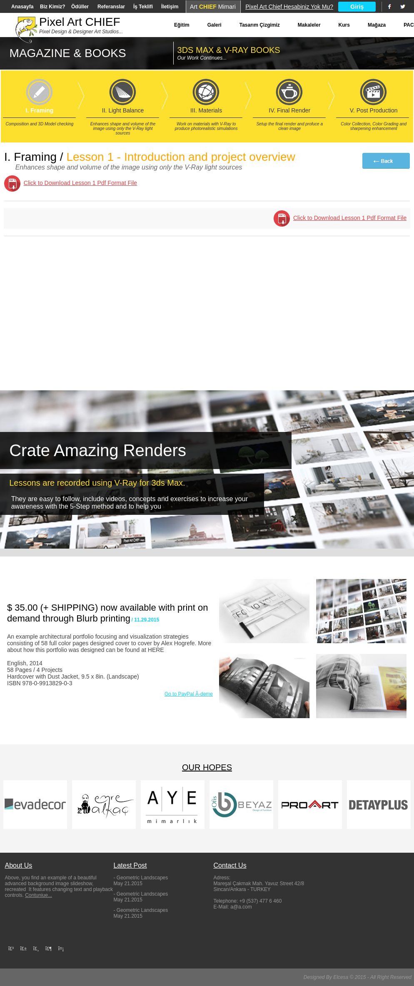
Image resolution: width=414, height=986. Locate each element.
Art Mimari (213, 6)
